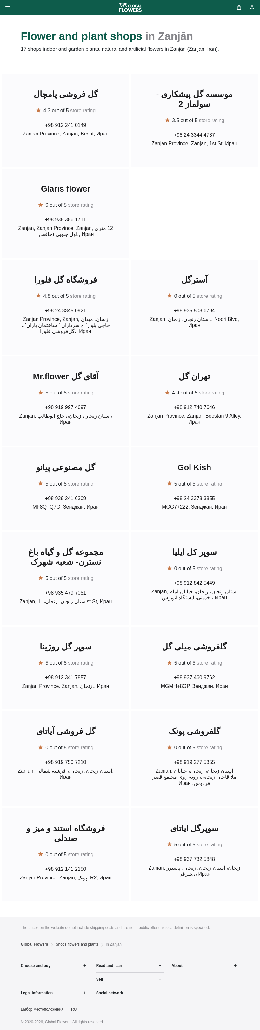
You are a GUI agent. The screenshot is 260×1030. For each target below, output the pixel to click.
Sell (99, 979)
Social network (109, 993)
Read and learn (109, 965)
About (177, 965)
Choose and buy (35, 965)
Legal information (37, 993)
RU (74, 1009)
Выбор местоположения (42, 1009)
